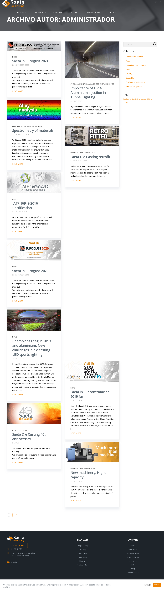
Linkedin (14, 562)
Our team (133, 549)
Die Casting (83, 553)
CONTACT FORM (17, 545)
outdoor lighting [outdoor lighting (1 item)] (146, 99)
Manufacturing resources (24, 126)
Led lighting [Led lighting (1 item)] (127, 99)
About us (133, 545)
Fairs (14, 57)
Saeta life (22, 430)
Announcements (133, 572)
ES (154, 5)
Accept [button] (156, 585)
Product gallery (83, 565)
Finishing (82, 561)
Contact (144, 5)
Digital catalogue (133, 557)
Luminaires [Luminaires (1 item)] (136, 99)
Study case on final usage (82, 84)
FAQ (133, 565)
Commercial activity (134, 56)
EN (159, 5)
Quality (105, 5)
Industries (72, 5)
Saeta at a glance (133, 553)
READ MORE (17, 91)
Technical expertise (105, 84)
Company (89, 5)
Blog (133, 569)
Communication (124, 5)
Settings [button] (147, 585)
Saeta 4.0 (133, 561)
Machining (83, 557)
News (14, 337)
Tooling (83, 549)
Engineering (83, 545)
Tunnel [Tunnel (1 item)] (125, 102)
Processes (54, 5)
